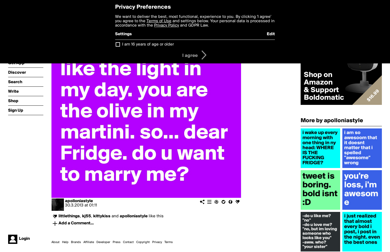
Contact (128, 242)
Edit (271, 34)
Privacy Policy (166, 25)
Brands (76, 242)
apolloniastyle (79, 201)
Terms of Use (159, 21)
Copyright (143, 242)
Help (65, 242)
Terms (168, 242)
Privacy (157, 242)
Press (117, 242)
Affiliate (88, 242)
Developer (103, 242)
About (55, 242)
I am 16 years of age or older (148, 44)
